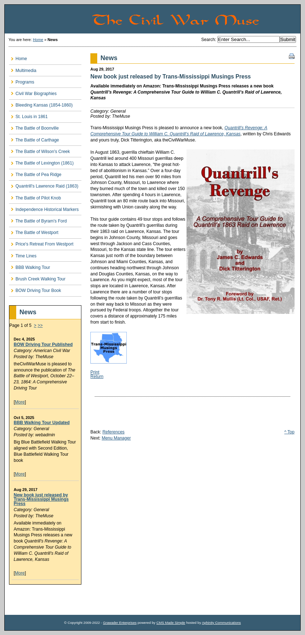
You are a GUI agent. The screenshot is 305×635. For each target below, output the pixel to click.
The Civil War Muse (195, 19)
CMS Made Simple (170, 623)
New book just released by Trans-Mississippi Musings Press (41, 499)
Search (208, 39)
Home (38, 39)
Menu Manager (116, 438)
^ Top (289, 431)
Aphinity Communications (221, 623)
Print (94, 372)
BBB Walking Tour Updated (41, 422)
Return (96, 376)
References (113, 431)
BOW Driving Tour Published (43, 344)
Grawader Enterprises (119, 623)
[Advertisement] (51, 600)
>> (39, 325)
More (19, 402)
